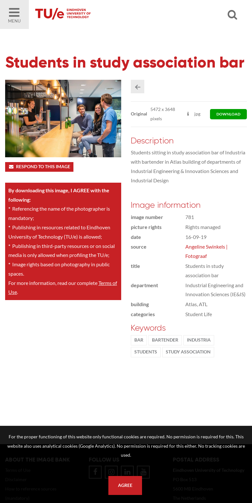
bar (138, 340)
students (145, 351)
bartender (165, 340)
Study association (188, 351)
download (228, 114)
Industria (199, 340)
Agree (125, 485)
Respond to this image (39, 166)
